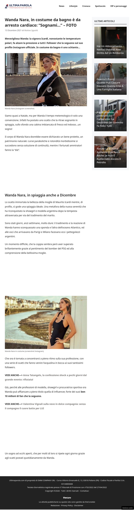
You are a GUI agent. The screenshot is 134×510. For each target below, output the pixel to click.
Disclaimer (78, 505)
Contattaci (84, 491)
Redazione (55, 505)
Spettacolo (100, 6)
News (61, 6)
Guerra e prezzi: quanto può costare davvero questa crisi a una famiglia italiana (110, 84)
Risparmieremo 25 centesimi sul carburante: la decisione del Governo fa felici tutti (110, 119)
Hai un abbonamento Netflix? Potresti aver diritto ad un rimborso (110, 49)
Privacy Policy (67, 505)
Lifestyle (73, 6)
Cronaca (86, 6)
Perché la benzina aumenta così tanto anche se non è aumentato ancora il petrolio (109, 155)
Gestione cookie (127, 508)
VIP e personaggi (118, 6)
